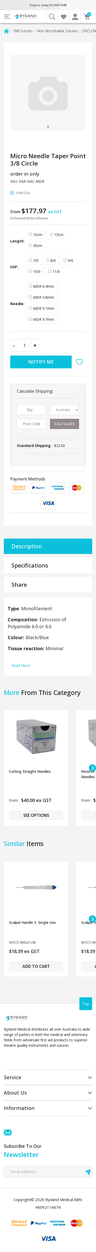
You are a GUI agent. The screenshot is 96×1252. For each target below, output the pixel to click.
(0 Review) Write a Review (29, 218)
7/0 (33, 260)
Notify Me (41, 362)
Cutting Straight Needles (30, 771)
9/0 (68, 260)
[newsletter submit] (88, 1172)
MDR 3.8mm (41, 297)
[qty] (31, 410)
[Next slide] (92, 768)
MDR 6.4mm (41, 286)
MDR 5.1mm (41, 308)
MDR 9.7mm (41, 319)
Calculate (65, 423)
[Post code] (31, 424)
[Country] (64, 410)
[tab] (48, 126)
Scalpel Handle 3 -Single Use (32, 922)
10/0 (34, 271)
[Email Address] (48, 1172)
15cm (56, 234)
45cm (35, 245)
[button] (81, 362)
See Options (36, 815)
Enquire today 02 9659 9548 (48, 5)
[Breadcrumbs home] (6, 30)
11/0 (54, 271)
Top (85, 1003)
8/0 (51, 260)
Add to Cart (36, 966)
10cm (35, 234)
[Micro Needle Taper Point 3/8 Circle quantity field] (24, 345)
